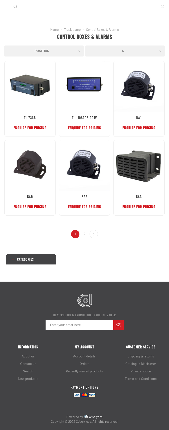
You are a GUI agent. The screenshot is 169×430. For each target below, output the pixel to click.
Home (54, 29)
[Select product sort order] (44, 51)
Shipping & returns (141, 356)
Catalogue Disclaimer (140, 364)
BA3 (139, 196)
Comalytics (93, 417)
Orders (84, 364)
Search (28, 371)
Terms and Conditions (141, 379)
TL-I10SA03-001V (84, 117)
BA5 (30, 196)
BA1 (138, 117)
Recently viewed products (84, 371)
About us (28, 356)
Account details (84, 356)
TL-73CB (30, 117)
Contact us (28, 364)
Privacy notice (141, 371)
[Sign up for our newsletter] (79, 325)
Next (94, 234)
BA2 (84, 196)
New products (28, 379)
